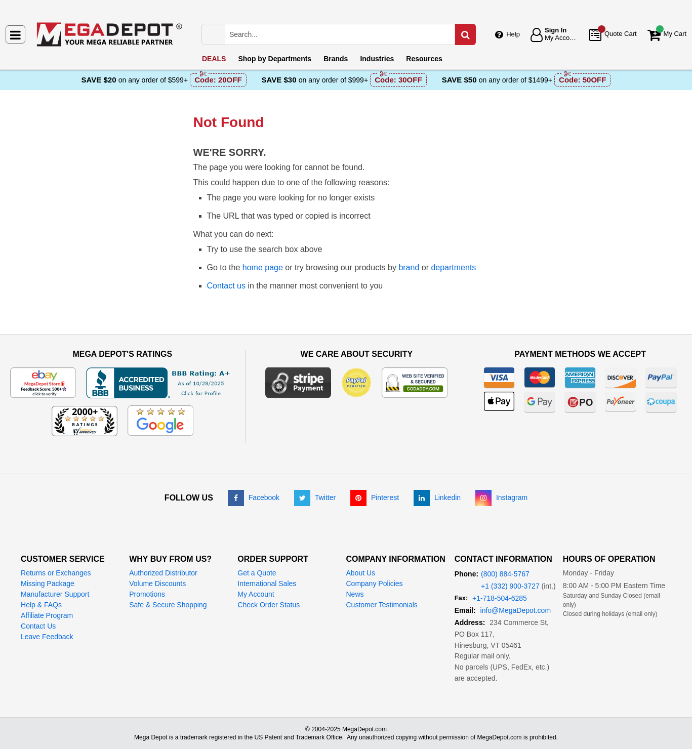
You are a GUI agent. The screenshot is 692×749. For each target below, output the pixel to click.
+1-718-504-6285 (499, 598)
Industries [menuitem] (377, 59)
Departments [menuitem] (274, 59)
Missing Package (47, 583)
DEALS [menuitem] (214, 59)
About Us (360, 573)
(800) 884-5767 (505, 574)
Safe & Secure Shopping (168, 605)
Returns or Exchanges (56, 573)
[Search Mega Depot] (349, 34)
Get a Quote (256, 573)
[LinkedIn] (437, 497)
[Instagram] (501, 497)
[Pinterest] (374, 497)
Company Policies (374, 583)
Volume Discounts (157, 583)
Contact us (226, 285)
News (354, 594)
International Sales (266, 583)
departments (453, 267)
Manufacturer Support (55, 594)
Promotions (147, 594)
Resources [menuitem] (424, 59)
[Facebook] (253, 497)
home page (262, 267)
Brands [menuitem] (335, 59)
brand (408, 267)
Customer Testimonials (381, 605)
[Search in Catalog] (465, 34)
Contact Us (38, 626)
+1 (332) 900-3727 (510, 586)
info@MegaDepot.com (515, 610)
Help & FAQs (41, 605)
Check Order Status (268, 605)
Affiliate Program (47, 615)
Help (513, 34)
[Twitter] (315, 497)
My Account (255, 594)
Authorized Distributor (163, 573)
